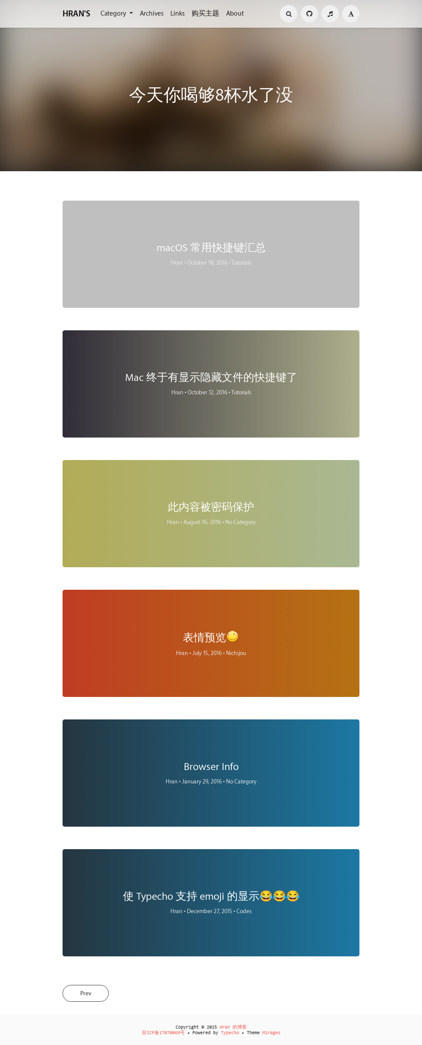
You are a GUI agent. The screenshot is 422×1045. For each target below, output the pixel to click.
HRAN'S (76, 14)
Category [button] (114, 13)
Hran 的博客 (233, 1027)
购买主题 (205, 13)
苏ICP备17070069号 (163, 1033)
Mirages (271, 1033)
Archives (152, 13)
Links (177, 13)
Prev (88, 994)
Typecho (230, 1033)
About (235, 13)
